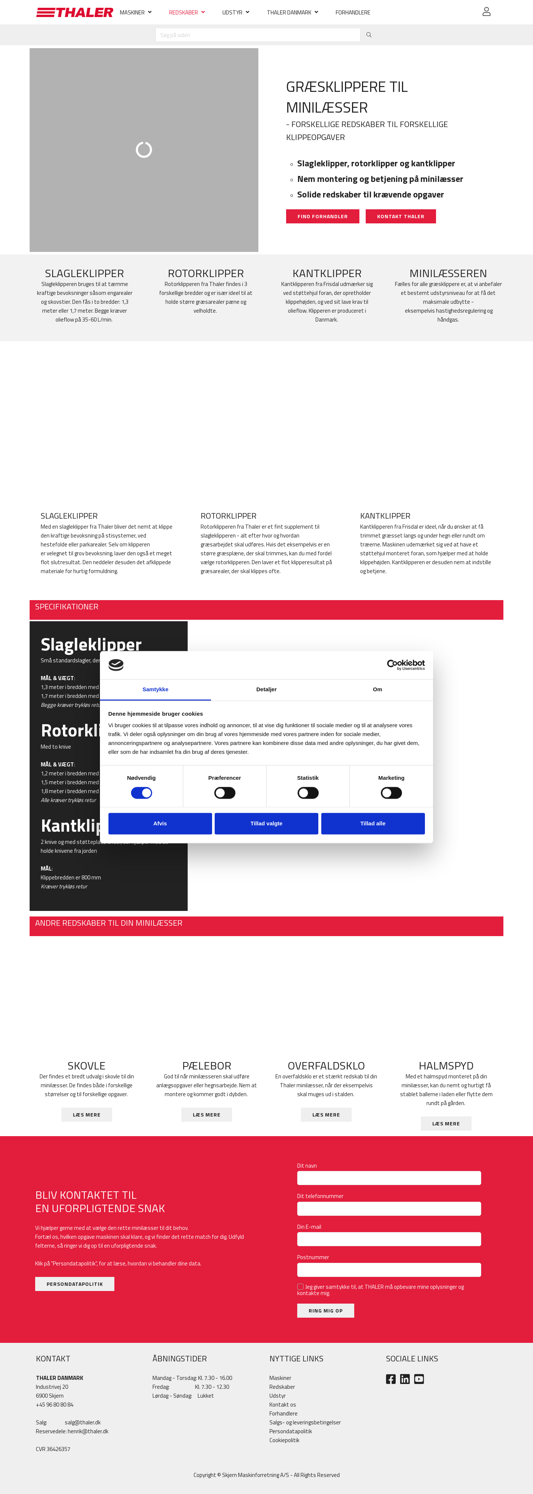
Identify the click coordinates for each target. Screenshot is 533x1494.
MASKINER (132, 12)
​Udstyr (277, 1395)
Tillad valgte (266, 824)
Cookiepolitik (284, 1440)
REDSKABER (183, 12)
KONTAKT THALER (401, 216)
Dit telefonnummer (322, 1196)
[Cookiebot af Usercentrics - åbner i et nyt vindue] (392, 665)
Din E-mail (311, 1226)
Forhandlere (283, 1413)
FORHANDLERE (353, 12)
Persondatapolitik (290, 1431)
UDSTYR (232, 12)
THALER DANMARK (289, 12)
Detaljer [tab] (266, 689)
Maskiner (280, 1378)
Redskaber (282, 1386)
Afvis (160, 824)
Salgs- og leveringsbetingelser (305, 1422)
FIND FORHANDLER (323, 216)
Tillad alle (372, 824)
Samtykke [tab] (155, 689)
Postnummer (314, 1257)
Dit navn (308, 1165)
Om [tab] (377, 689)
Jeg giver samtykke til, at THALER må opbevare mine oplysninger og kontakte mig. (380, 1290)
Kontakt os (282, 1404)
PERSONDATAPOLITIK (75, 1284)
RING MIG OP (326, 1310)
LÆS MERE (87, 1114)
